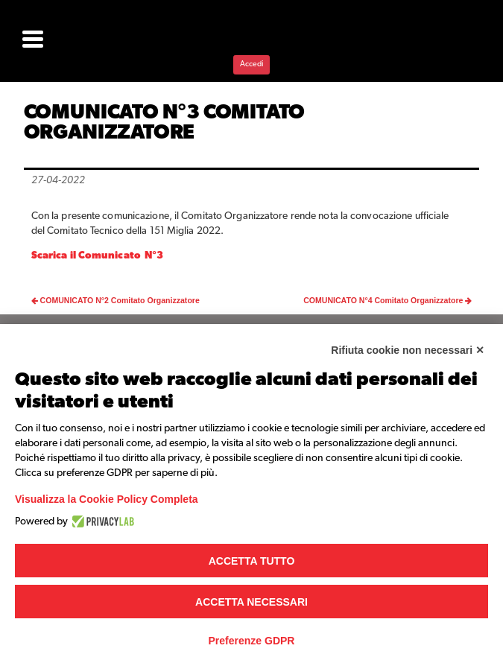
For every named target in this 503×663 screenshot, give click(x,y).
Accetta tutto (252, 561)
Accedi (251, 64)
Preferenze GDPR (252, 641)
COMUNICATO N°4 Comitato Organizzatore (387, 300)
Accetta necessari (251, 602)
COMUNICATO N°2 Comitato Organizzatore (115, 300)
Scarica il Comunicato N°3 (99, 255)
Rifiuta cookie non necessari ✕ (407, 350)
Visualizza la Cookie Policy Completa (106, 499)
